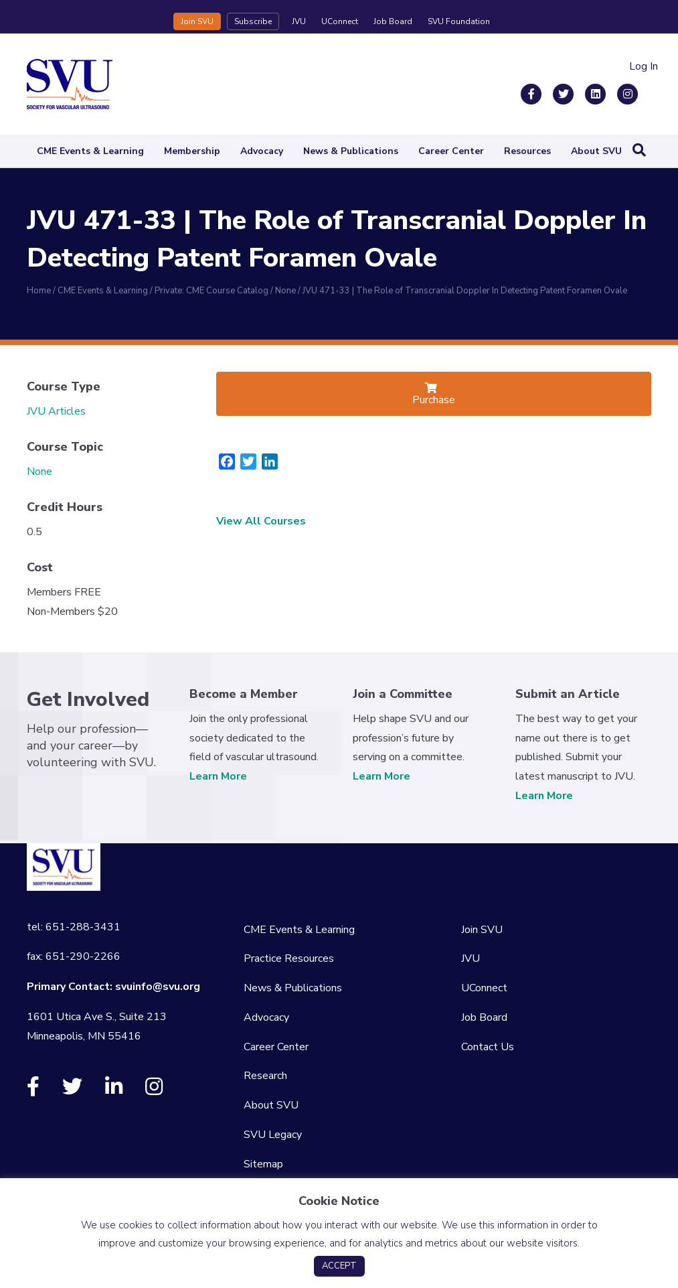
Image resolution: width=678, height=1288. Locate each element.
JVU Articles (56, 411)
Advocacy (261, 151)
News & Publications (350, 151)
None (39, 471)
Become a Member (243, 694)
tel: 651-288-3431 (73, 927)
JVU (299, 21)
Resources (527, 151)
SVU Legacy (273, 1134)
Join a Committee (402, 694)
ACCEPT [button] (339, 1266)
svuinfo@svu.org (157, 986)
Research (265, 1075)
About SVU (596, 151)
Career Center (451, 151)
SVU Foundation (459, 21)
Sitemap (263, 1164)
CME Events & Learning (90, 151)
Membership (192, 151)
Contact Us (487, 1047)
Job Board (392, 21)
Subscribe (253, 21)
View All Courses (261, 521)
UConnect (339, 21)
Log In (643, 66)
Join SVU (197, 21)
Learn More (218, 776)
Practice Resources (289, 958)
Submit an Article (567, 694)
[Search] (639, 150)
